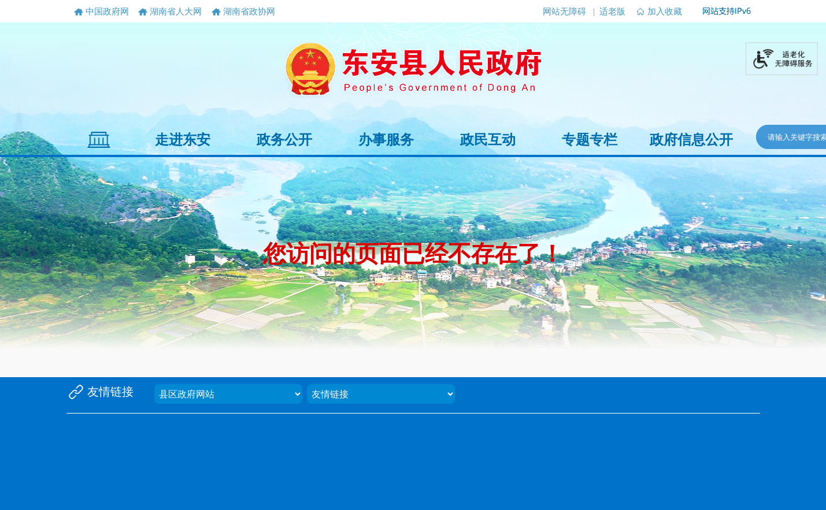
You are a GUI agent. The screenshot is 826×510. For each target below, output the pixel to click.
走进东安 (182, 139)
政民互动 (488, 139)
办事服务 (386, 139)
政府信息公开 (691, 139)
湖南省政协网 (249, 11)
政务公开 (284, 139)
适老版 (612, 11)
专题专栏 (589, 139)
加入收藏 (664, 11)
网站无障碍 (564, 11)
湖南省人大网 (176, 11)
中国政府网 (107, 11)
